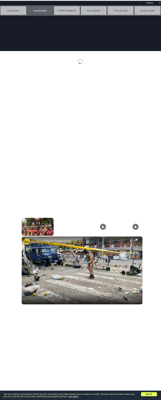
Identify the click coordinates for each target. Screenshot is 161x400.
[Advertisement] (81, 94)
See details (73, 396)
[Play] (103, 227)
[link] (27, 241)
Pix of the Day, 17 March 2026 (51, 241)
